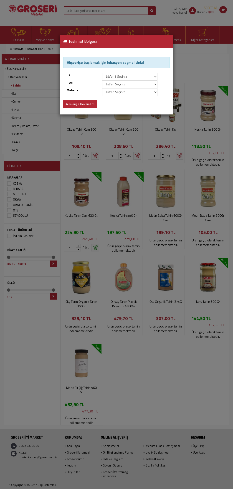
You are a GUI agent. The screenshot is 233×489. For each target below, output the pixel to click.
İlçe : (70, 82)
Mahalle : (73, 90)
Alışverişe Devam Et (80, 104)
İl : (68, 75)
